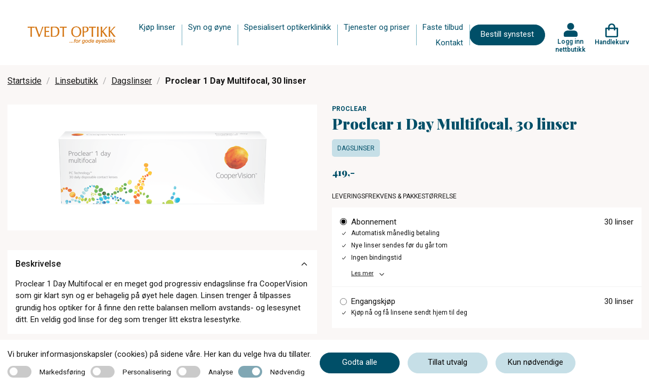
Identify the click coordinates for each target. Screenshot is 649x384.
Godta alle (359, 362)
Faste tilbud (443, 27)
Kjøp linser (157, 27)
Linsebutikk (76, 81)
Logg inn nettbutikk (570, 45)
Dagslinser (131, 81)
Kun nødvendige (535, 362)
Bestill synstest (507, 34)
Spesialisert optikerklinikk (287, 27)
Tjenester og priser (377, 27)
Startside (24, 81)
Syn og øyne (209, 27)
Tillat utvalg (447, 362)
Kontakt (449, 42)
